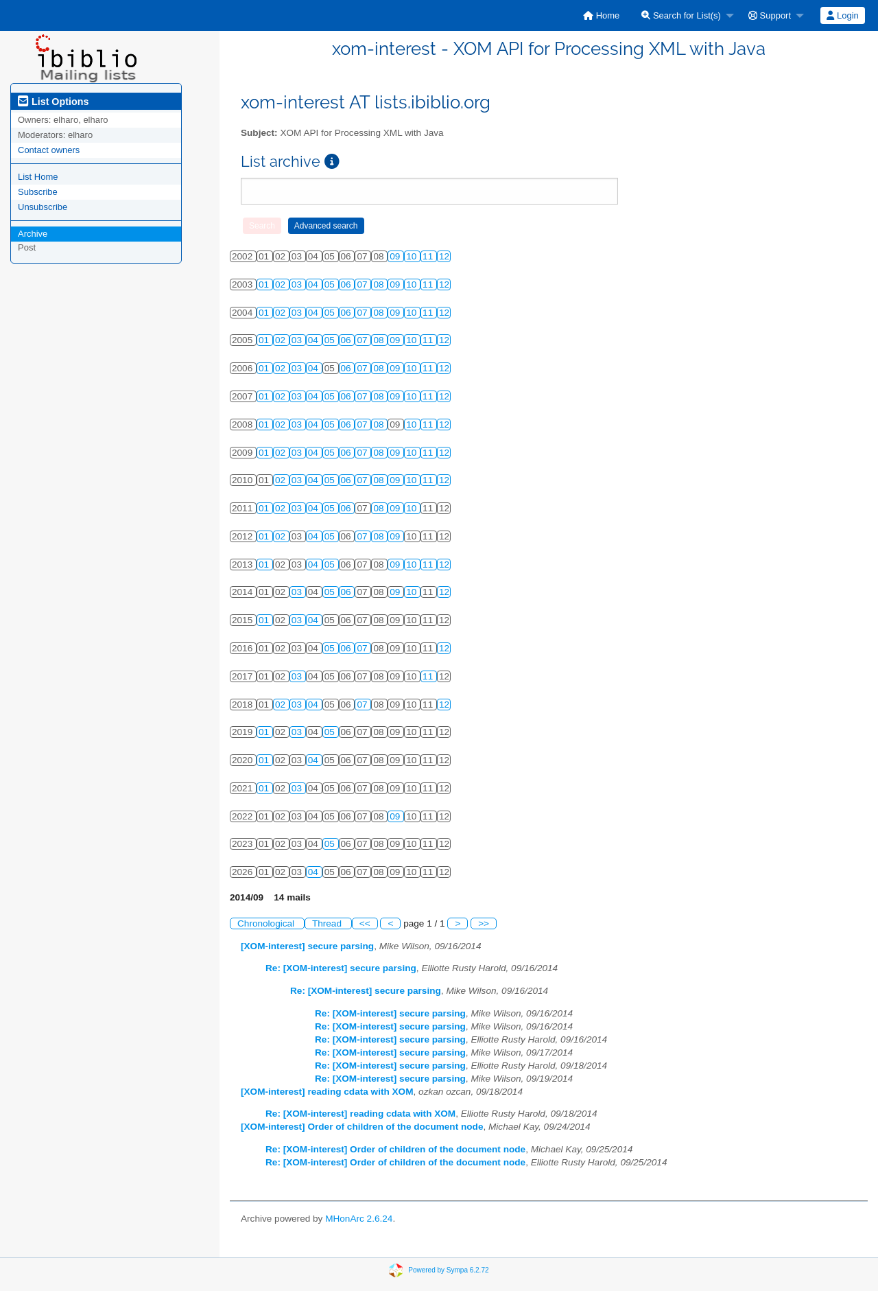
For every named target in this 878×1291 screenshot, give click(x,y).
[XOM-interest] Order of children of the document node (362, 1126)
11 (429, 256)
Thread (328, 923)
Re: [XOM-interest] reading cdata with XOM (360, 1113)
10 (412, 256)
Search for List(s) (681, 15)
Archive (32, 234)
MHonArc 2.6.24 (358, 1218)
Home (601, 15)
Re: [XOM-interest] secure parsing (340, 968)
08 (379, 284)
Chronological (267, 923)
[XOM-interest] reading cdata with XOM (327, 1091)
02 (281, 284)
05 (330, 284)
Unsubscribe (42, 207)
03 (298, 284)
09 (396, 256)
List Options (53, 101)
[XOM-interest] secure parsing (307, 946)
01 (265, 284)
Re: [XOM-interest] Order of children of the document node (395, 1149)
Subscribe (38, 192)
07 (363, 284)
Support (769, 15)
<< (364, 923)
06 (347, 284)
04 (314, 284)
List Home (38, 177)
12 (444, 256)
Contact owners (49, 150)
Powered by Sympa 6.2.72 (448, 1270)
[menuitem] (601, 15)
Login (842, 15)
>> (483, 923)
